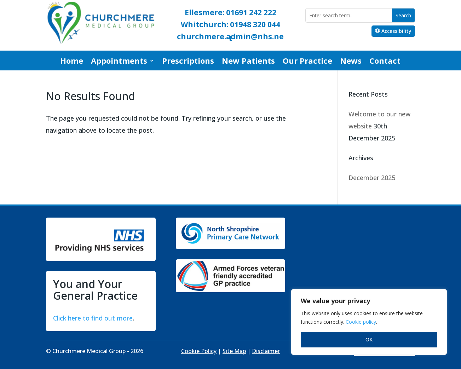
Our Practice (307, 62)
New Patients (248, 62)
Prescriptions (188, 62)
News (351, 62)
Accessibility (396, 31)
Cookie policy (361, 321)
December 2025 (371, 177)
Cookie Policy (199, 351)
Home (71, 62)
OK (369, 339)
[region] (369, 322)
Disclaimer (266, 351)
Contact (385, 62)
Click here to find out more (93, 318)
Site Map (234, 351)
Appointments (119, 62)
